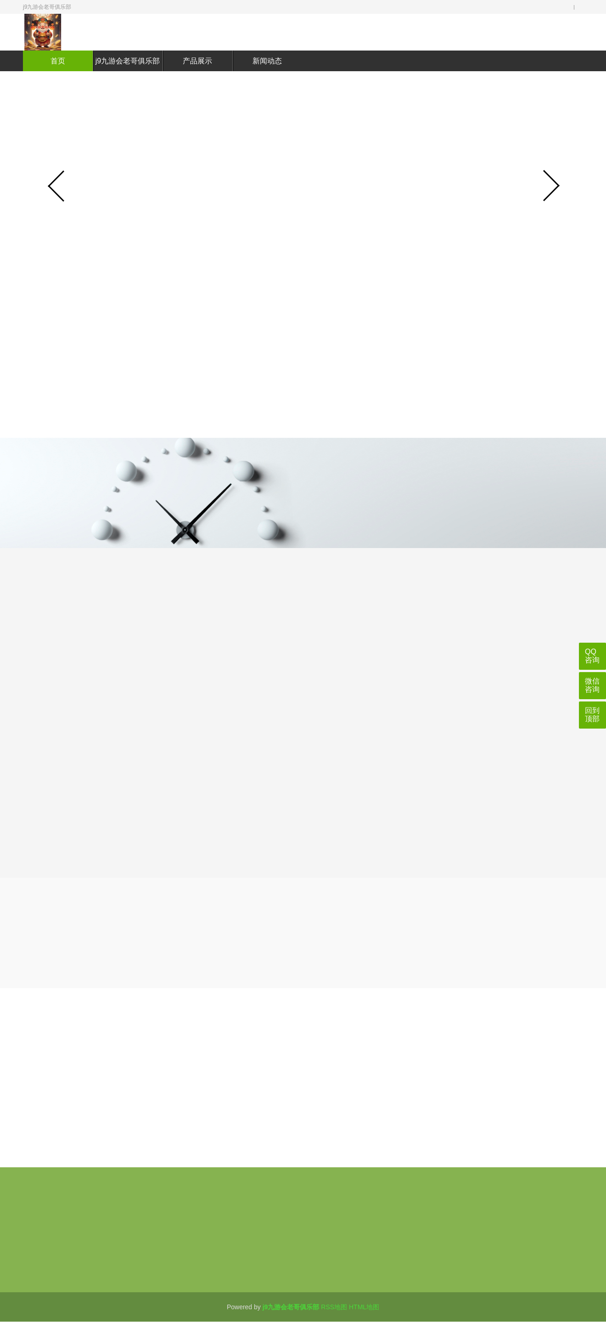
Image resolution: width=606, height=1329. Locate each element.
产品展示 (197, 61)
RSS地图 (334, 1307)
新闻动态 (267, 61)
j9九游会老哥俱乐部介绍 (127, 71)
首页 (57, 61)
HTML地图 (364, 1307)
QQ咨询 (592, 656)
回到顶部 (592, 715)
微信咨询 (592, 685)
